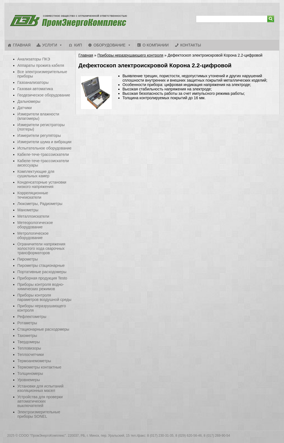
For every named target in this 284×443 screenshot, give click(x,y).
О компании (156, 45)
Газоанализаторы (33, 82)
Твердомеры (28, 342)
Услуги (49, 45)
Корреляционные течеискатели (32, 195)
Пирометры (27, 259)
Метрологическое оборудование (33, 235)
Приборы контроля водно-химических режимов (40, 286)
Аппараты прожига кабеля (40, 65)
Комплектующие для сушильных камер (35, 173)
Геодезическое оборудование (43, 95)
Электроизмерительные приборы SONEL (38, 414)
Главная (22, 45)
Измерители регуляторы (39, 135)
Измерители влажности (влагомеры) (38, 116)
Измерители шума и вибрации (44, 142)
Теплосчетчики (30, 354)
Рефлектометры (31, 316)
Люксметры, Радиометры (39, 203)
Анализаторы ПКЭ (33, 59)
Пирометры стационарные (41, 265)
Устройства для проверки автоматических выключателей (40, 401)
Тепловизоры (29, 348)
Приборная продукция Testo (42, 278)
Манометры (27, 210)
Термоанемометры (34, 361)
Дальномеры (28, 101)
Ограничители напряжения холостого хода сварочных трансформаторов (41, 248)
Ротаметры (27, 323)
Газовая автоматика (35, 89)
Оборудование (109, 45)
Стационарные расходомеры (43, 329)
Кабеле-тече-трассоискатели (43, 154)
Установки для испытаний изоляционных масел (40, 388)
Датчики (24, 108)
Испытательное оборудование (44, 148)
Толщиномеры (30, 373)
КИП (78, 45)
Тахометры (27, 335)
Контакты (190, 45)
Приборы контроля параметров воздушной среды (44, 297)
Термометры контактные (39, 367)
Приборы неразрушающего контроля (130, 55)
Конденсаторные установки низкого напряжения (41, 184)
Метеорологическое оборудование (35, 224)
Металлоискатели (33, 216)
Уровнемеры (28, 380)
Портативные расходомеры (41, 272)
